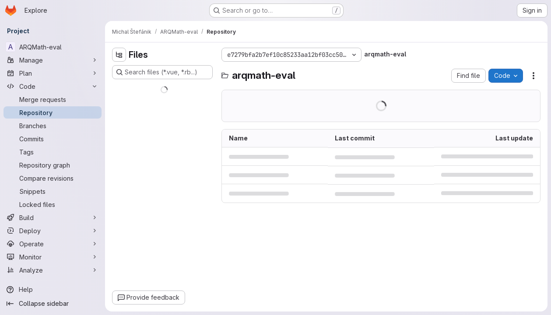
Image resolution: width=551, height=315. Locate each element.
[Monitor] (53, 257)
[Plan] (53, 73)
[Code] (53, 86)
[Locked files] (53, 204)
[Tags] (53, 152)
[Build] (53, 217)
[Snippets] (53, 191)
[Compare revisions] (53, 178)
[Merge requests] (53, 99)
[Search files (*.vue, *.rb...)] (162, 72)
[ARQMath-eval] (53, 47)
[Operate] (53, 244)
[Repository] (53, 112)
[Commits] (53, 139)
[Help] (53, 290)
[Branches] (53, 125)
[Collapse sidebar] (53, 304)
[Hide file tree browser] (119, 55)
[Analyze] (53, 270)
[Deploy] (53, 230)
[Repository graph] (53, 165)
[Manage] (53, 60)
